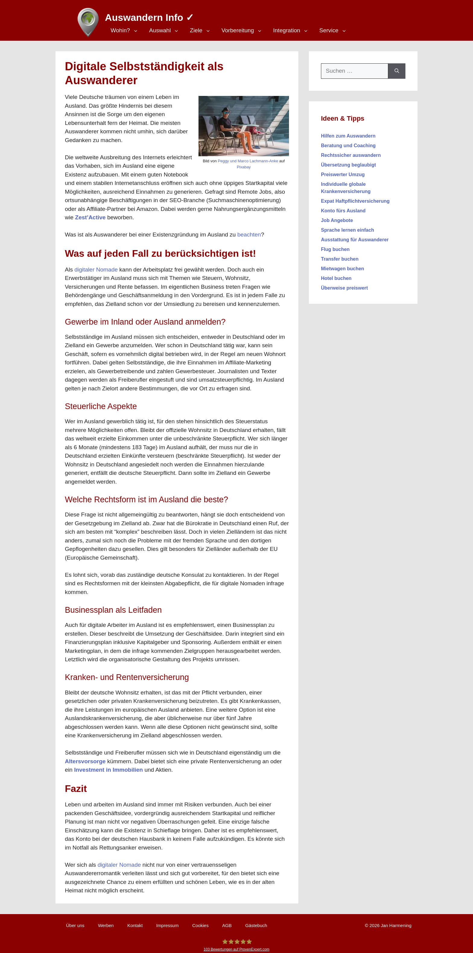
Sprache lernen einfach (347, 227)
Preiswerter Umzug (343, 171)
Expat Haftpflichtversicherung (355, 198)
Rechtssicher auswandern (351, 152)
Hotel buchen (336, 275)
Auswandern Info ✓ (146, 15)
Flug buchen (335, 246)
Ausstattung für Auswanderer (355, 236)
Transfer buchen (339, 256)
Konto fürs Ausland (343, 207)
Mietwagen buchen (342, 265)
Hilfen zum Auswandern (348, 132)
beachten (249, 231)
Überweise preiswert (344, 284)
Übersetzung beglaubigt (348, 161)
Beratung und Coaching (348, 142)
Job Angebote (337, 217)
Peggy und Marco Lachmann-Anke (248, 158)
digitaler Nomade (96, 266)
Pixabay (244, 164)
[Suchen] (396, 68)
